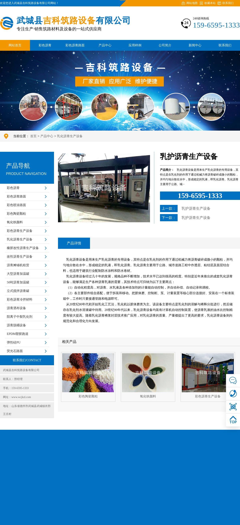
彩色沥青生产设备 (19, 230)
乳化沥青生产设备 (70, 136)
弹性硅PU (13, 342)
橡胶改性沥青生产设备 (23, 248)
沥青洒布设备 (16, 308)
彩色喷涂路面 (16, 205)
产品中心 (105, 45)
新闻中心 (195, 45)
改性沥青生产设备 (19, 256)
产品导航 (27, 170)
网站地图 (192, 3)
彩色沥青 (45, 45)
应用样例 (135, 45)
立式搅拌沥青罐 (18, 291)
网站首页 (15, 45)
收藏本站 (210, 3)
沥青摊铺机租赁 (18, 265)
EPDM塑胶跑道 (17, 333)
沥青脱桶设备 (16, 325)
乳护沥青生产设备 (196, 208)
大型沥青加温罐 (18, 273)
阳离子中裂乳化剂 (19, 316)
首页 (33, 136)
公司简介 (165, 45)
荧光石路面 (15, 351)
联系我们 (228, 3)
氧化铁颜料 (15, 222)
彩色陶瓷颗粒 (16, 213)
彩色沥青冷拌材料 (19, 299)
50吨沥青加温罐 (18, 282)
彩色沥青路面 (75, 45)
